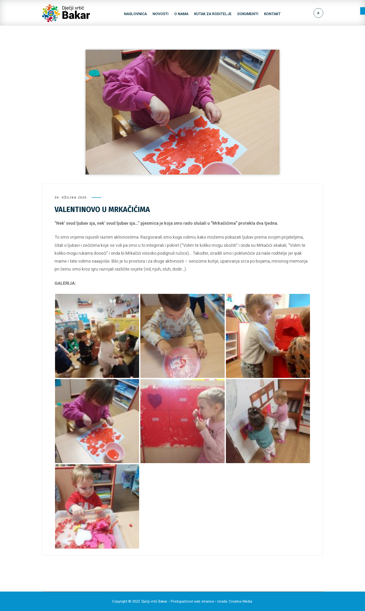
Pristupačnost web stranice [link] (192, 601)
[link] (362, 11)
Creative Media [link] (240, 601)
